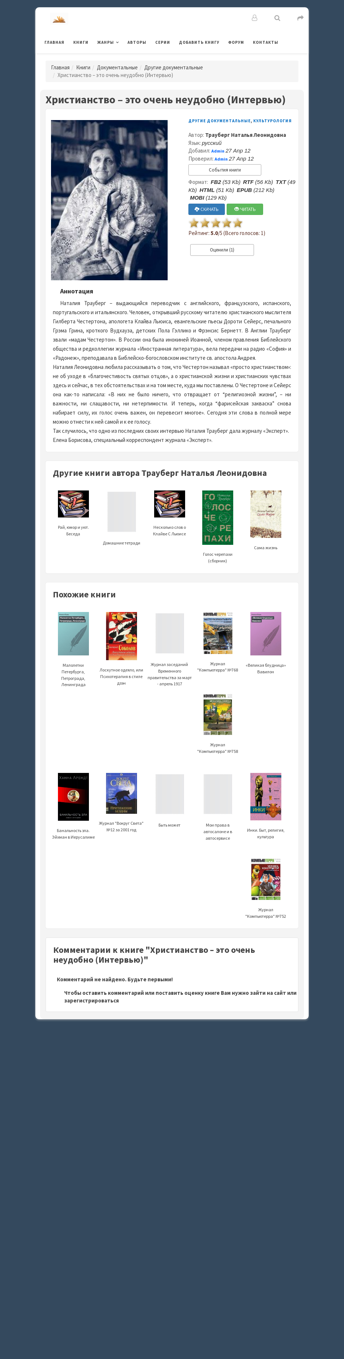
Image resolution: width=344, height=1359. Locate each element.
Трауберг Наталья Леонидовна (245, 134)
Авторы (137, 42)
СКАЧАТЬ (207, 209)
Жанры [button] (105, 42)
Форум (236, 42)
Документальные (117, 67)
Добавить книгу (199, 42)
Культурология (272, 120)
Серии (162, 42)
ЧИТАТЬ (245, 209)
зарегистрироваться (91, 1000)
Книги (81, 42)
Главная (54, 42)
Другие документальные (173, 67)
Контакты (265, 42)
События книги (225, 170)
